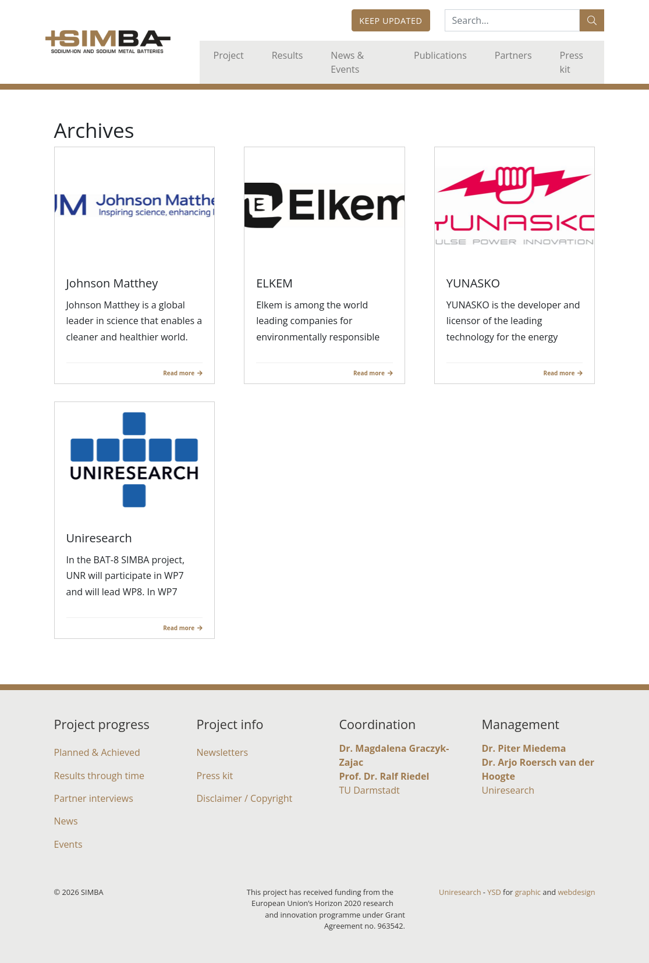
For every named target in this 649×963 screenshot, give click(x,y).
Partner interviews (93, 798)
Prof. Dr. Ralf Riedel (384, 776)
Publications (440, 55)
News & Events (347, 62)
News (66, 821)
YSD (494, 892)
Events (68, 844)
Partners (513, 55)
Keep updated (390, 20)
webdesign (576, 892)
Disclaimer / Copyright (245, 798)
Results (287, 55)
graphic (528, 892)
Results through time (99, 775)
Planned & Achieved (97, 752)
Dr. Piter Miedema (524, 748)
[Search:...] (512, 20)
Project (229, 55)
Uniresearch (508, 790)
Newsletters (223, 752)
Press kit (571, 62)
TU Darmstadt (369, 790)
